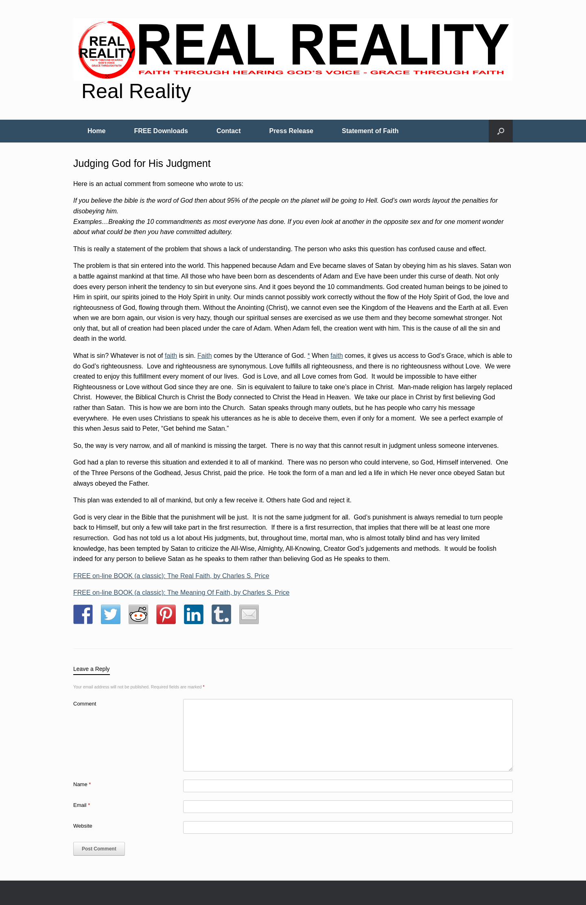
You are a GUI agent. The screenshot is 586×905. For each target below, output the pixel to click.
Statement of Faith (370, 130)
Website (82, 826)
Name (82, 784)
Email (81, 805)
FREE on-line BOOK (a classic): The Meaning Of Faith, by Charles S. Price (181, 592)
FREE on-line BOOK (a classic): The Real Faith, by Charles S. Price (171, 575)
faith (171, 355)
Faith (204, 355)
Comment (84, 704)
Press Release (291, 130)
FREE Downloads (161, 130)
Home (96, 130)
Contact (228, 130)
